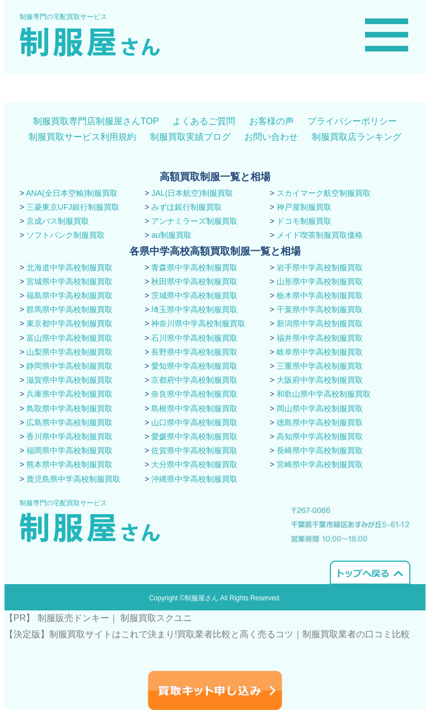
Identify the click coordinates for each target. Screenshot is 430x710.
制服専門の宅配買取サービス (63, 17)
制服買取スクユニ (156, 618)
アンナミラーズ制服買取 (194, 221)
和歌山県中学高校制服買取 (324, 393)
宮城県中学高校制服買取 (69, 281)
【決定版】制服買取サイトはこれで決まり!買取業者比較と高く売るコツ (148, 634)
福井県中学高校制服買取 (320, 337)
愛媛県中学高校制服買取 (194, 436)
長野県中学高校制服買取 (194, 351)
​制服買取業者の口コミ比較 (356, 634)
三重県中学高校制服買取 (320, 365)
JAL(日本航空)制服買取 (191, 193)
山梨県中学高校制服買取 (69, 351)
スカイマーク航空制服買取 (324, 193)
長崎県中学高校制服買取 (320, 450)
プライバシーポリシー (352, 121)
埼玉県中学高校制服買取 (194, 309)
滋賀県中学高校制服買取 (69, 379)
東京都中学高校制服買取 (69, 323)
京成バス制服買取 (57, 221)
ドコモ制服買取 (304, 221)
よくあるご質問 (203, 121)
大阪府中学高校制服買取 (320, 379)
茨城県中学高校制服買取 (194, 295)
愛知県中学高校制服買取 (194, 365)
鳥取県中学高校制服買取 (69, 408)
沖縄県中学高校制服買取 (194, 478)
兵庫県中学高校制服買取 (69, 393)
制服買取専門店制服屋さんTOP (96, 121)
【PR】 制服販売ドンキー (56, 618)
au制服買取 (171, 235)
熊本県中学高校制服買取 (69, 464)
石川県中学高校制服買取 (194, 337)
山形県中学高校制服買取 (320, 281)
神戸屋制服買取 (304, 207)
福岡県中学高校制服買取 (69, 450)
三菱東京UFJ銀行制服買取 (72, 207)
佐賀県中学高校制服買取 (194, 450)
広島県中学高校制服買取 (69, 422)
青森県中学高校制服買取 (194, 267)
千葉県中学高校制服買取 (320, 309)
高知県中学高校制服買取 (320, 436)
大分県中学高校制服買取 (194, 464)
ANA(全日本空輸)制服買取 (72, 193)
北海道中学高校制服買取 (69, 267)
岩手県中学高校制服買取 (320, 267)
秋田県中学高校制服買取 (194, 281)
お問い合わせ (271, 137)
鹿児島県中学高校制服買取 (73, 478)
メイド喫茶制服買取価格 (320, 235)
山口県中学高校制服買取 (194, 422)
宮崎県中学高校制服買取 (320, 464)
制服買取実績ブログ (190, 137)
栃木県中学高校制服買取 (320, 295)
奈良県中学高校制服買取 (194, 393)
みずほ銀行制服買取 (186, 207)
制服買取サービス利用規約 (82, 137)
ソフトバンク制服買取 (65, 235)
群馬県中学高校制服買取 (69, 309)
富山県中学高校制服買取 (69, 337)
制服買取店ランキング (356, 137)
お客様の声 (271, 121)
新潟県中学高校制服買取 (320, 323)
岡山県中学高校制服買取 (320, 408)
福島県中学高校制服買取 (69, 295)
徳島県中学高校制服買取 (320, 422)
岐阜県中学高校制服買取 (320, 351)
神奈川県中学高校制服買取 (198, 323)
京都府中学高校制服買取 (194, 379)
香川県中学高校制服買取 (69, 436)
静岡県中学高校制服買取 (69, 365)
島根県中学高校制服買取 (194, 408)
